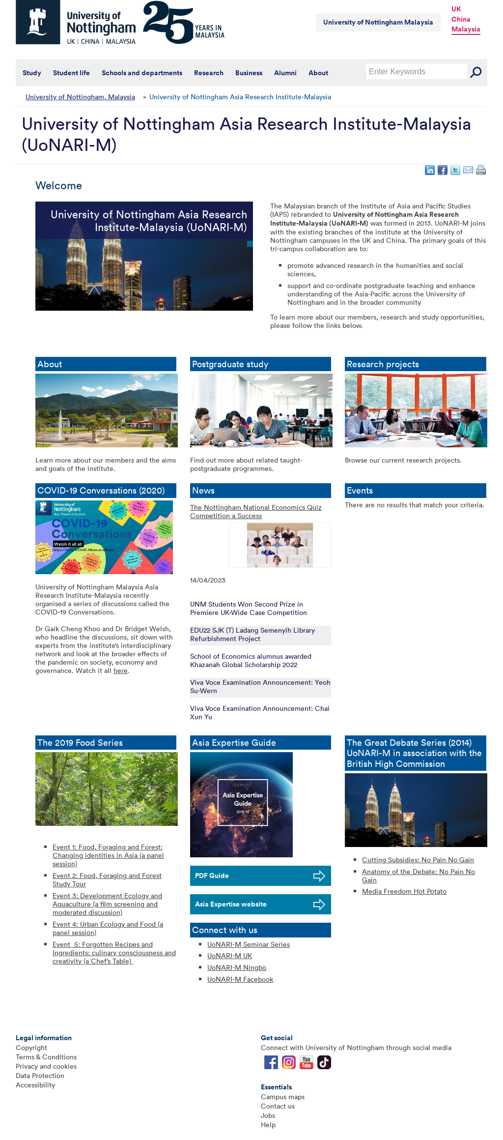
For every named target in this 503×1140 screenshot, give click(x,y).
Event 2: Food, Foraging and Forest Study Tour (107, 879)
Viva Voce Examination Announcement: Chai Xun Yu (260, 712)
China (461, 19)
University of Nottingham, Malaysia (80, 96)
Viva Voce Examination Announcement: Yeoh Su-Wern (260, 686)
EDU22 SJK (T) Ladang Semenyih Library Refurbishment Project (252, 634)
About (318, 73)
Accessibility (35, 1084)
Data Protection (40, 1075)
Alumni (285, 73)
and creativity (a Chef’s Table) (114, 956)
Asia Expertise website (231, 904)
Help (268, 1124)
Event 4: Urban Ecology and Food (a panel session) (108, 928)
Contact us (278, 1106)
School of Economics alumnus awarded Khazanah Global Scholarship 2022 (250, 660)
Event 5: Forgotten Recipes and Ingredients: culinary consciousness (109, 948)
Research (209, 73)
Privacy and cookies (46, 1066)
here (120, 670)
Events (362, 490)
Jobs (268, 1115)
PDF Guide (212, 875)
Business (248, 73)
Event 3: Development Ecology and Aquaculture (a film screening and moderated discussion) (107, 904)
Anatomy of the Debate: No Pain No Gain (418, 875)
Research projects (383, 364)
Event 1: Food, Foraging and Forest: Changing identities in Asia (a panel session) (108, 855)
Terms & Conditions (46, 1056)
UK (456, 9)
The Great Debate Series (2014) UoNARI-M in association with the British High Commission (414, 753)
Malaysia (465, 29)
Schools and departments (142, 73)
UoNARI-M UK (229, 955)
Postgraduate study (231, 364)
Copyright (31, 1047)
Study (32, 73)
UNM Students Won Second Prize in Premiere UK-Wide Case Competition (248, 608)
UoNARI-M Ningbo (236, 967)
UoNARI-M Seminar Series (248, 944)
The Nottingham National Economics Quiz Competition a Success (256, 511)
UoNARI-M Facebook (240, 979)
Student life (71, 73)
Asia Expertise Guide (235, 742)
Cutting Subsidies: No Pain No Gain (418, 859)
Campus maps (283, 1096)
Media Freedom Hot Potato (404, 891)
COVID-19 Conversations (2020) (105, 490)
